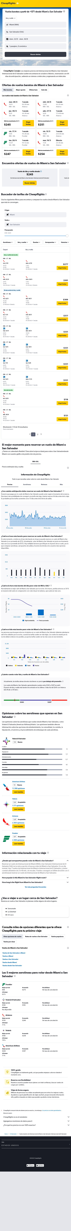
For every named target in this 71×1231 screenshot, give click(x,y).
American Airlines (18, 785)
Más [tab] (61, 484)
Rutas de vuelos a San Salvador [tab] (36, 939)
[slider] (67, 235)
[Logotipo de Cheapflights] (8, 3)
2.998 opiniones (18, 843)
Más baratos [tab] (7, 90)
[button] (35, 25)
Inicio (6, 1139)
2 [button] (37, 434)
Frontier (15, 836)
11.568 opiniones (18, 791)
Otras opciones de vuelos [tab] (12, 939)
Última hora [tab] (33, 90)
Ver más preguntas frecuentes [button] (35, 890)
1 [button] (33, 434)
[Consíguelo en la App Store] (40, 1171)
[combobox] (11, 18)
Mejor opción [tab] (20, 90)
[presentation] (64, 11)
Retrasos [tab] (44, 484)
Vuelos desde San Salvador (12, 968)
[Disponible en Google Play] (30, 1171)
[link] (30, 183)
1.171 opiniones (17, 808)
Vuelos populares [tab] (57, 939)
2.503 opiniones (18, 826)
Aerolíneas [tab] (27, 484)
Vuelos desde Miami (9, 965)
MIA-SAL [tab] (35, 461)
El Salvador (13, 1139)
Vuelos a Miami (7, 959)
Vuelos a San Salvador (10, 962)
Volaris (14, 802)
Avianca (15, 819)
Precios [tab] (9, 484)
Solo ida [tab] (44, 90)
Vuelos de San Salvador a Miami (13, 956)
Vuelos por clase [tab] (9, 945)
